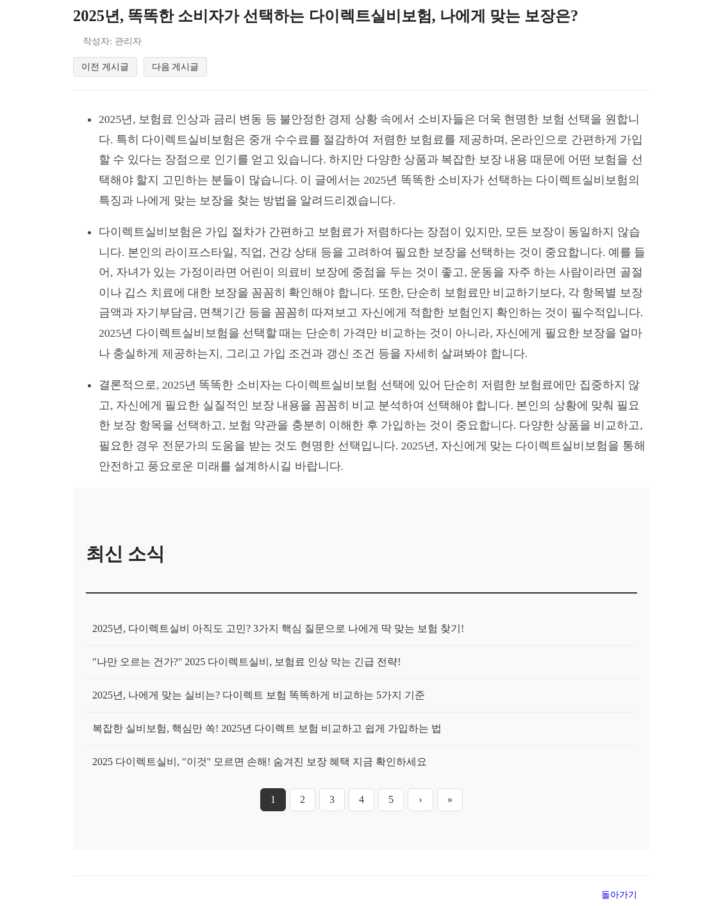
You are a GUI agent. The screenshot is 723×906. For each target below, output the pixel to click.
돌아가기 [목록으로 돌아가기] (619, 894)
